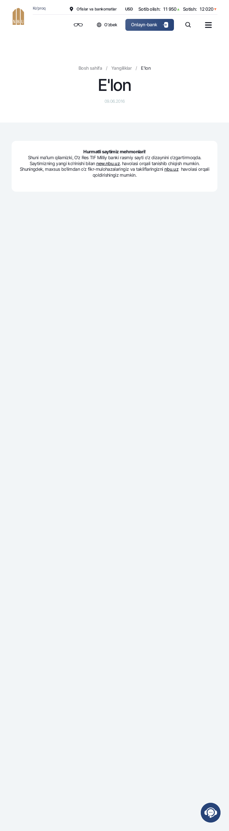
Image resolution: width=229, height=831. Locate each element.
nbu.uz (171, 169)
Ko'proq (39, 8)
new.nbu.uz (108, 163)
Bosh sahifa (90, 68)
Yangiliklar (121, 68)
